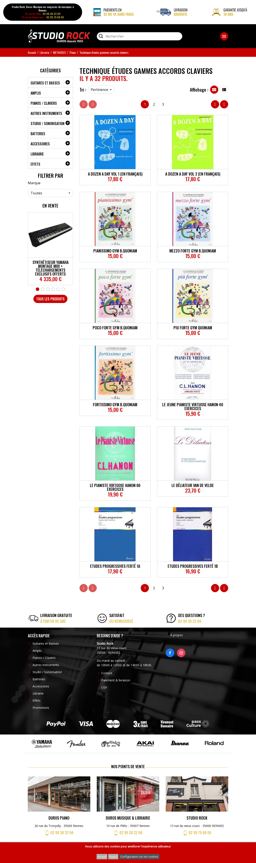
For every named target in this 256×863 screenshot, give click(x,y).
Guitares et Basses (45, 83)
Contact (106, 673)
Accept (102, 856)
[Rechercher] (139, 36)
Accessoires (40, 144)
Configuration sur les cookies (139, 856)
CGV (104, 687)
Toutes (36, 193)
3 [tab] (48, 289)
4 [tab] (53, 289)
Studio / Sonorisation (47, 123)
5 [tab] (58, 289)
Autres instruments (46, 113)
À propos (176, 635)
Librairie (37, 154)
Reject (113, 856)
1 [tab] (37, 289)
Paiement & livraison (115, 680)
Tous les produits (50, 298)
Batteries (38, 133)
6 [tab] (63, 289)
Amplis (36, 93)
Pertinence (100, 89)
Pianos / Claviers (44, 103)
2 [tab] (42, 289)
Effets (35, 164)
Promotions (41, 708)
